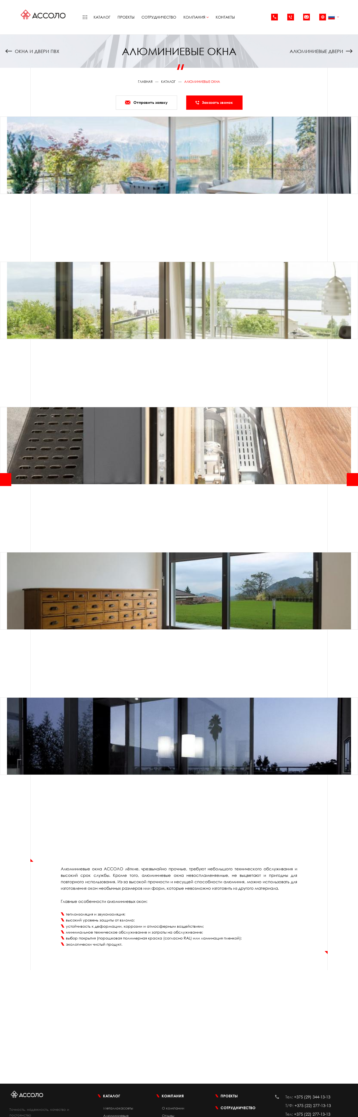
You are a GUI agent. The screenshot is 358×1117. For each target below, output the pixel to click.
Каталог (102, 17)
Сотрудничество (158, 17)
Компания (196, 17)
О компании (173, 1108)
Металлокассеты (118, 1108)
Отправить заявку (146, 102)
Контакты (225, 17)
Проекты (126, 17)
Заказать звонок (214, 102)
